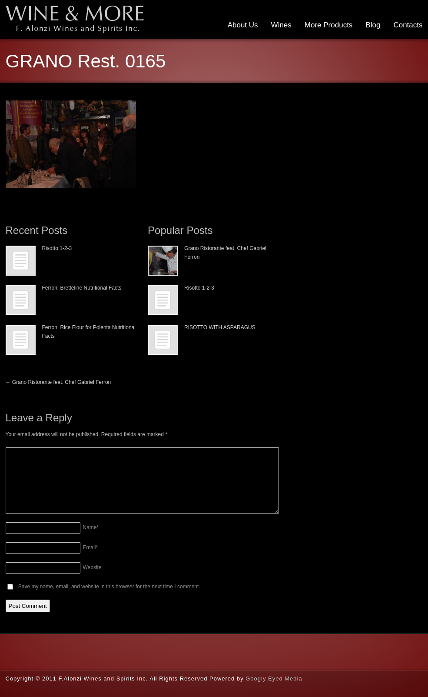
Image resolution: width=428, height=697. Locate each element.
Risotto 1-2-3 (57, 248)
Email (90, 547)
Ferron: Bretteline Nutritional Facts (82, 288)
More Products (329, 25)
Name (91, 527)
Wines (281, 25)
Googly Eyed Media (274, 678)
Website (92, 567)
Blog (372, 25)
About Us (243, 25)
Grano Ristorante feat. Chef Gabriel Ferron (58, 382)
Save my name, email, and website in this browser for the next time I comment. (109, 587)
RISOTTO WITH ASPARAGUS (219, 327)
